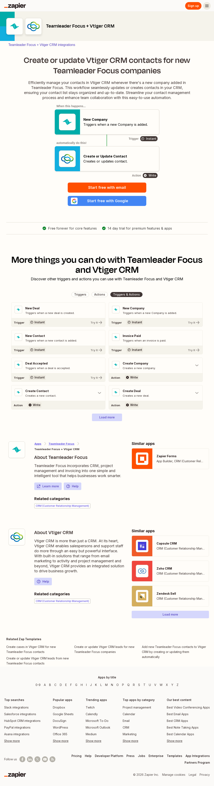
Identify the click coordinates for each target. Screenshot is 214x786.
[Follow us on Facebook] (22, 759)
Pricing (76, 756)
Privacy (205, 774)
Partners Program (197, 762)
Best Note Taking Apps (183, 727)
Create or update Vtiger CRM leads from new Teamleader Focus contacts (37, 660)
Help (72, 486)
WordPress (60, 727)
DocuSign (59, 721)
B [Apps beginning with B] (50, 685)
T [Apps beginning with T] (144, 685)
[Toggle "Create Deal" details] (156, 393)
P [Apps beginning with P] (123, 685)
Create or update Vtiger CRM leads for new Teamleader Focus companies (104, 649)
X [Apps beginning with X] (167, 685)
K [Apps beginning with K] (96, 685)
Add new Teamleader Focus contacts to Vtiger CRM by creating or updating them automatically (174, 652)
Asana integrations (16, 734)
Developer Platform (109, 756)
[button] (107, 201)
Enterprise (156, 756)
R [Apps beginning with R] (134, 685)
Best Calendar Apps (180, 734)
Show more (12, 741)
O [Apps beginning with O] (117, 685)
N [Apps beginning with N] (112, 685)
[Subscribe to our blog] (52, 759)
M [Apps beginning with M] (106, 685)
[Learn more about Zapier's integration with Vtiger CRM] (16, 537)
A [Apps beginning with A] (45, 685)
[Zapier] (15, 6)
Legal (192, 774)
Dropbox (59, 707)
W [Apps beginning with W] (161, 685)
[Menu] (207, 6)
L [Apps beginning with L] (101, 685)
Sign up (193, 6)
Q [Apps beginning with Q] (128, 685)
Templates (174, 756)
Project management (137, 707)
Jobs (141, 756)
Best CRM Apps (177, 721)
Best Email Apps (178, 714)
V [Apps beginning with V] (155, 685)
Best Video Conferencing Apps (188, 707)
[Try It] (58, 322)
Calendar (129, 714)
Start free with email (107, 187)
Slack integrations (16, 707)
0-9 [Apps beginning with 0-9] (38, 685)
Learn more (48, 486)
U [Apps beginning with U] (150, 685)
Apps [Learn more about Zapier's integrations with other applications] (37, 443)
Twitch (90, 707)
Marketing (129, 734)
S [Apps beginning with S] (139, 685)
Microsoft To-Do (97, 721)
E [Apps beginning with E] (66, 685)
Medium (91, 734)
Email (126, 721)
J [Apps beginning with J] (91, 685)
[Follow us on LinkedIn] (30, 759)
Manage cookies (173, 774)
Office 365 (60, 734)
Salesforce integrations (20, 714)
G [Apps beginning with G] (76, 685)
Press (130, 756)
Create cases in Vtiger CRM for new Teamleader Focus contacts (31, 649)
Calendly (92, 714)
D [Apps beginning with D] (61, 685)
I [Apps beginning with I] (86, 685)
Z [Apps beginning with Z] (177, 685)
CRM (126, 727)
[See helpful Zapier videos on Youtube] (45, 759)
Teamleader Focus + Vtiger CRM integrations (41, 45)
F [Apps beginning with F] (71, 685)
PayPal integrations (17, 727)
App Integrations (198, 756)
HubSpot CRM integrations (22, 721)
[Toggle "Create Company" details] (156, 365)
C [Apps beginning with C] (55, 685)
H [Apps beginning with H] (82, 685)
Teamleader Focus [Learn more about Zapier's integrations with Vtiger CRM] (61, 443)
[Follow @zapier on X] (37, 759)
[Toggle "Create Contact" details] (58, 393)
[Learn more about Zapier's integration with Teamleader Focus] (16, 449)
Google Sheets (63, 714)
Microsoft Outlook (98, 727)
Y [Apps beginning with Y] (172, 685)
